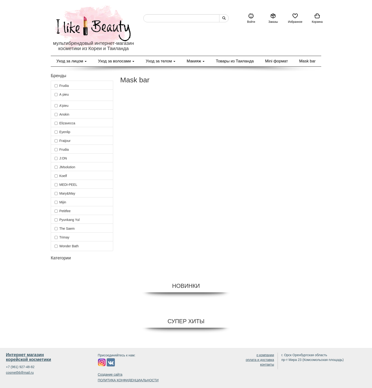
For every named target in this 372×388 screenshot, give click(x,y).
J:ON (61, 158)
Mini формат (276, 61)
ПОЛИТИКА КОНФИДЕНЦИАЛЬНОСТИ (128, 380)
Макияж (196, 61)
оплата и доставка (260, 360)
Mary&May (65, 193)
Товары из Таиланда (235, 61)
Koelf (61, 176)
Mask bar (307, 61)
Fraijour (62, 141)
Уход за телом (160, 61)
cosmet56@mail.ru (20, 372)
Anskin (62, 114)
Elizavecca (65, 123)
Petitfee (62, 211)
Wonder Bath (67, 246)
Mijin (60, 202)
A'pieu (61, 106)
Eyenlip (62, 132)
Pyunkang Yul (67, 220)
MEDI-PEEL (66, 185)
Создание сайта (110, 374)
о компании (265, 355)
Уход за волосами (116, 61)
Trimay (62, 237)
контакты (267, 364)
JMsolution (65, 167)
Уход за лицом (71, 61)
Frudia (62, 86)
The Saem (65, 228)
